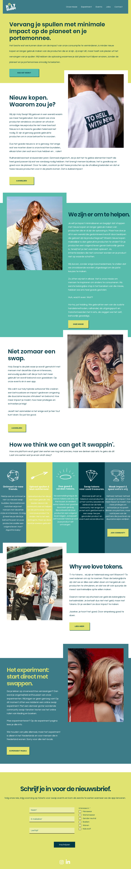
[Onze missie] (78, 324)
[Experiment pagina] (18, 751)
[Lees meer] (79, 626)
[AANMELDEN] (21, 181)
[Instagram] (61, 862)
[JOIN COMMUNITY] (118, 533)
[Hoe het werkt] (24, 73)
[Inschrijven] (64, 845)
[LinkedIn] (68, 862)
